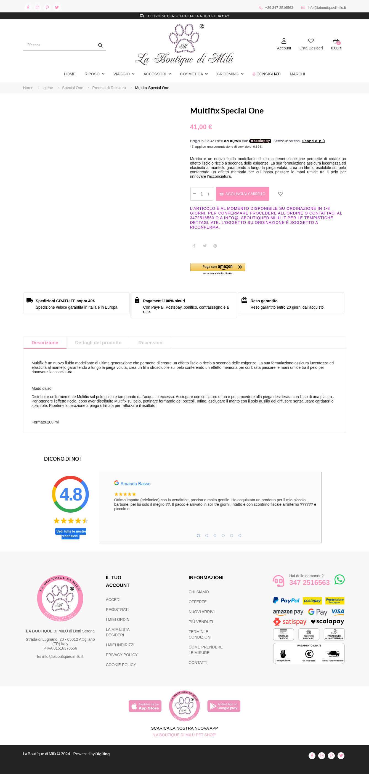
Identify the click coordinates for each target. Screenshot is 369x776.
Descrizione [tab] (46, 344)
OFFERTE (198, 603)
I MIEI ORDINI (118, 621)
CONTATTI (198, 664)
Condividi (194, 247)
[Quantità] (202, 194)
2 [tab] (206, 537)
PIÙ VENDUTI (201, 623)
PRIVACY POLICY (122, 656)
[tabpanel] (229, 497)
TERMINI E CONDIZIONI (200, 636)
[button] (229, 270)
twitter (57, 7)
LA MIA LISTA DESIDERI (117, 634)
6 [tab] (240, 537)
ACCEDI (113, 601)
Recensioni (155, 344)
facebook (28, 7)
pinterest (47, 7)
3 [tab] (215, 537)
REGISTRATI (117, 611)
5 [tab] (231, 537)
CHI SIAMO (199, 593)
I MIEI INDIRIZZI (120, 646)
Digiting (107, 755)
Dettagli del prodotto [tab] (100, 344)
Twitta (205, 247)
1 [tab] (198, 537)
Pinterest (215, 247)
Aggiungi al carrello (248, 194)
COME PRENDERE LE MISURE (206, 651)
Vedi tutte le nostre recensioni (71, 535)
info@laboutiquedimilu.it (327, 8)
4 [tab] (223, 537)
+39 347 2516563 (279, 8)
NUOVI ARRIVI (202, 613)
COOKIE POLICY (121, 666)
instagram (37, 7)
